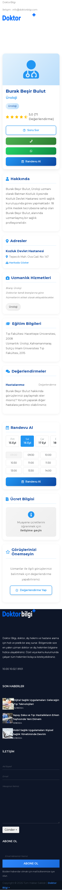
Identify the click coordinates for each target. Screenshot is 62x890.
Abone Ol (31, 863)
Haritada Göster (17, 262)
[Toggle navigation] (55, 17)
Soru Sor (31, 130)
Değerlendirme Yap (31, 590)
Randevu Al (31, 161)
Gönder (11, 829)
